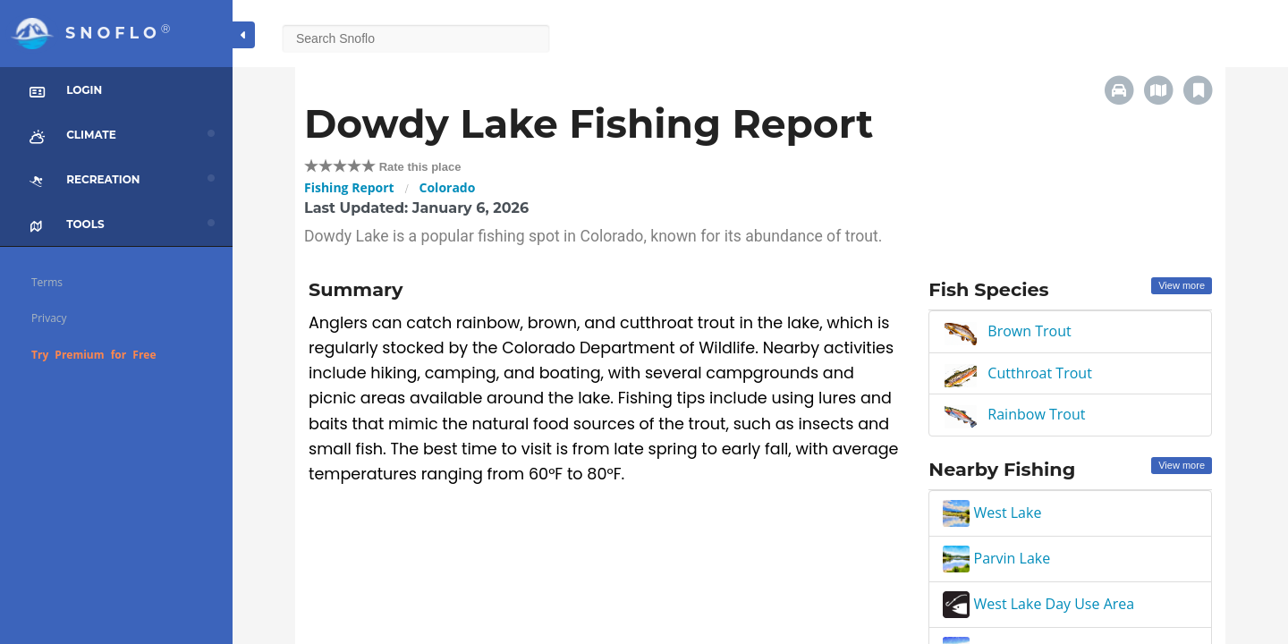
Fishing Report (349, 187)
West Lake (992, 512)
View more (1181, 285)
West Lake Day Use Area (1038, 604)
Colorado (447, 187)
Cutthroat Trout (1039, 373)
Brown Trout (1029, 331)
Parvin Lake (996, 558)
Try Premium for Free (94, 354)
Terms (47, 282)
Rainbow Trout (1036, 414)
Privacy (49, 318)
